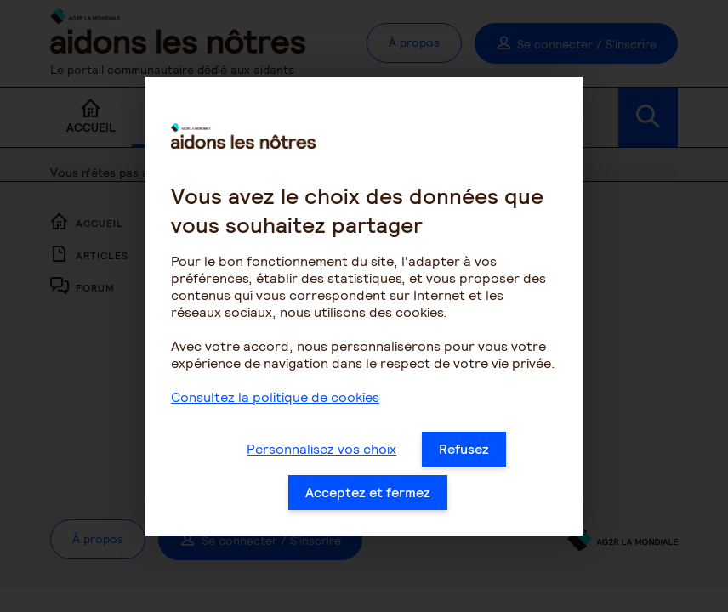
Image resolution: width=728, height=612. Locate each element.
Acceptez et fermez (367, 498)
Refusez (464, 454)
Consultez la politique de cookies (275, 402)
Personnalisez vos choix (321, 454)
